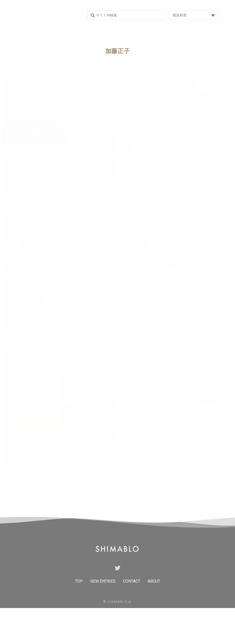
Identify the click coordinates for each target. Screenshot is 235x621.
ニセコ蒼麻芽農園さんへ (144, 472)
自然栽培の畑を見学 (139, 201)
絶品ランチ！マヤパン (24, 336)
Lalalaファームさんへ (24, 201)
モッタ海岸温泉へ (137, 336)
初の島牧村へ (15, 472)
